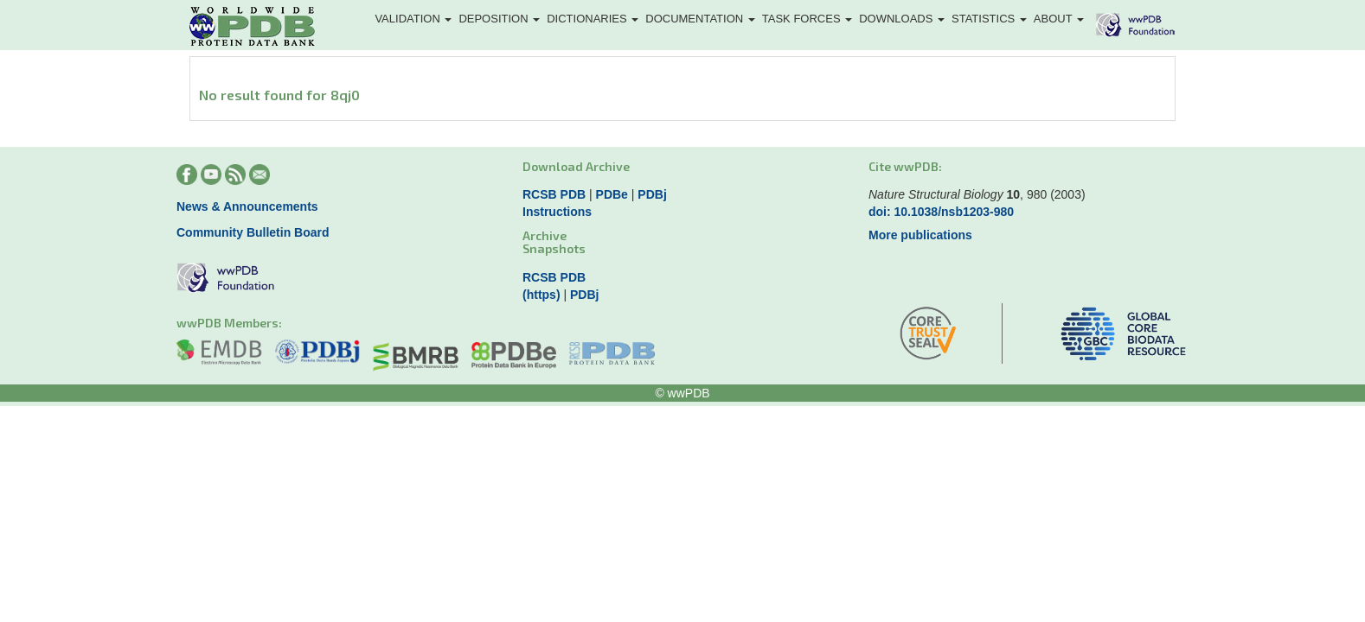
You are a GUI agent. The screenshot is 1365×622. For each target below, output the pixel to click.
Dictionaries (592, 18)
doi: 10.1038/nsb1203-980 (941, 212)
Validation (413, 18)
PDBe (612, 194)
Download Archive (576, 166)
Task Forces (807, 18)
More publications (920, 235)
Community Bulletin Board (253, 232)
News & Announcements (247, 206)
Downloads (902, 18)
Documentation (700, 18)
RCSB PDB (554, 194)
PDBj (652, 194)
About (1059, 18)
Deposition (499, 18)
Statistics (989, 18)
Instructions (557, 212)
